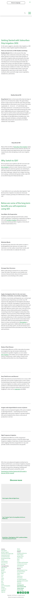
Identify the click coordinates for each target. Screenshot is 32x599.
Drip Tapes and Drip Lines (22, 553)
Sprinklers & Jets (20, 556)
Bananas (2, 570)
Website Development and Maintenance (16, 597)
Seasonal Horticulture (5, 555)
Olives (2, 582)
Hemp (2, 579)
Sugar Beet (3, 590)
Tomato (18, 549)
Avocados (3, 569)
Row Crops (3, 564)
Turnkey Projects (20, 588)
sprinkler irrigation (11, 220)
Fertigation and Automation (22, 562)
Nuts (2, 581)
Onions (2, 584)
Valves (18, 560)
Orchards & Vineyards (5, 556)
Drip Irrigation (4, 550)
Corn (2, 576)
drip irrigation (5, 167)
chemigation (23, 322)
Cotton (2, 578)
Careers (18, 574)
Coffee (2, 573)
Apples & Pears (4, 567)
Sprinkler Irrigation (5, 552)
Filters (18, 559)
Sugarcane (3, 592)
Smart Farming (20, 590)
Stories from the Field (21, 586)
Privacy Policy (19, 577)
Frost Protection (4, 561)
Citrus (2, 575)
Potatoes (3, 587)
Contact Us (19, 583)
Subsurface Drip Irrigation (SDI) (7, 553)
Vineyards (19, 550)
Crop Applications (5, 566)
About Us (19, 568)
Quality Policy (20, 576)
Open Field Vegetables (5, 585)
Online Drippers (20, 554)
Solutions (3, 549)
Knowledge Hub (20, 585)
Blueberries (3, 572)
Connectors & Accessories (22, 564)
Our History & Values (21, 571)
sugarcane (17, 389)
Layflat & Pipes (20, 557)
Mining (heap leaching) (5, 558)
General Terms (20, 567)
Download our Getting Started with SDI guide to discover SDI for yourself (14, 472)
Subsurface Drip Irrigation (20, 147)
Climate (2, 559)
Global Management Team (22, 570)
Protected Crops (4, 562)
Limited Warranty (20, 565)
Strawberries (3, 588)
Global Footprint (20, 573)
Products (19, 551)
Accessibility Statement (21, 579)
